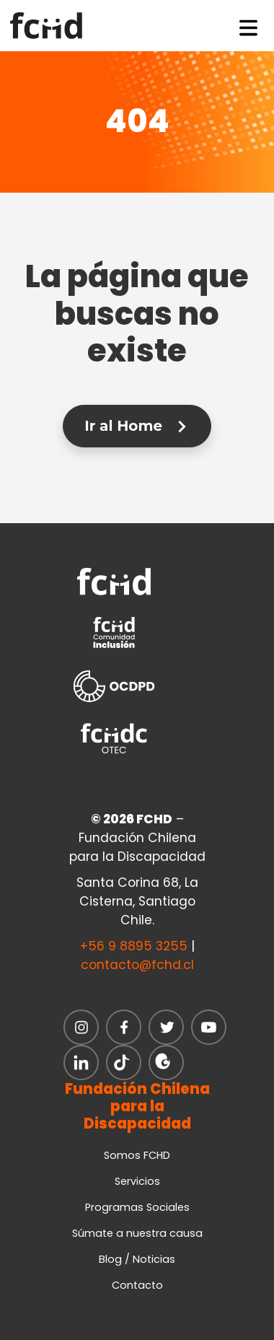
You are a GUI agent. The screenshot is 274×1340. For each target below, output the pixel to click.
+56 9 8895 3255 (133, 946)
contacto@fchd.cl (137, 964)
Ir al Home (136, 425)
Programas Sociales (137, 1207)
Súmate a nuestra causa (137, 1233)
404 (137, 121)
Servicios (137, 1181)
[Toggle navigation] (249, 25)
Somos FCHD (137, 1155)
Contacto (137, 1285)
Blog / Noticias (137, 1259)
